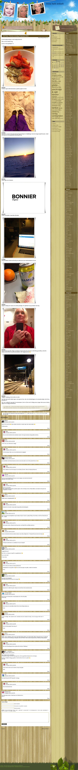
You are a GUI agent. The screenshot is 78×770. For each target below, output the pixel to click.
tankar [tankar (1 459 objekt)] (55, 108)
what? (67, 395)
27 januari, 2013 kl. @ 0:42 (9, 652)
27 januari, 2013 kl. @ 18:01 (11, 644)
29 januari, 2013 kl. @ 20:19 (11, 684)
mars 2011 (68, 163)
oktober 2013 (68, 115)
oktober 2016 (68, 67)
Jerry (67, 231)
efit (9, 406)
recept (67, 357)
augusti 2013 (68, 118)
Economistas (68, 210)
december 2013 (69, 112)
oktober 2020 (68, 56)
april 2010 (68, 180)
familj (67, 313)
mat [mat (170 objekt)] (59, 99)
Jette (67, 233)
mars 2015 (68, 89)
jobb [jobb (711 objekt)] (54, 89)
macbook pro (15, 407)
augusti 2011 (68, 156)
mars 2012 (68, 145)
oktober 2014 (68, 97)
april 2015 (68, 87)
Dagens (3, 728)
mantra (67, 343)
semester (68, 360)
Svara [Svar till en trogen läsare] (48, 599)
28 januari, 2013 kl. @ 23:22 (10, 675)
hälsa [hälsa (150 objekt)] (59, 87)
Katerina (67, 239)
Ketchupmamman (69, 241)
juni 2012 (68, 140)
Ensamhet (55, 41)
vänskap (67, 392)
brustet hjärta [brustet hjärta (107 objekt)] (55, 77)
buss (24, 406)
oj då (67, 352)
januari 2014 (68, 111)
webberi (67, 394)
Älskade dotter (69, 289)
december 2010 (69, 168)
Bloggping (68, 200)
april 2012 (68, 143)
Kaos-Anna (68, 237)
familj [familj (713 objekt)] (54, 81)
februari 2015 (68, 90)
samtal (67, 358)
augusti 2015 (68, 81)
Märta (67, 265)
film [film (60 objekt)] (57, 81)
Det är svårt (55, 40)
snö (18, 407)
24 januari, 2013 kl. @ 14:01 (10, 475)
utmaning (68, 386)
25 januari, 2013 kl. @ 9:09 (9, 614)
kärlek (11, 407)
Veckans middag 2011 (71, 50)
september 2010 (69, 173)
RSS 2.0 (25, 413)
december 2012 (69, 131)
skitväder (67, 363)
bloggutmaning (69, 299)
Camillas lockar (69, 203)
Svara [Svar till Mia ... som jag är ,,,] (48, 660)
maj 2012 (68, 142)
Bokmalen (68, 43)
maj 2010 (68, 179)
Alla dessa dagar (69, 192)
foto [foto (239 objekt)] (59, 81)
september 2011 (69, 154)
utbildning (68, 385)
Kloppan (67, 242)
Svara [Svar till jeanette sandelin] (48, 462)
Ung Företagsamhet (70, 383)
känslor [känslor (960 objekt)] (55, 94)
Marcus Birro (68, 251)
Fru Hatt (67, 219)
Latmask (67, 341)
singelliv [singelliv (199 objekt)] (54, 102)
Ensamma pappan (69, 214)
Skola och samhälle (70, 273)
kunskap (67, 336)
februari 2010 (68, 184)
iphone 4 (67, 329)
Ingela (67, 228)
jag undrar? (68, 332)
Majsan (6, 420)
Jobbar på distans (45, 728)
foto (31, 406)
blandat (67, 298)
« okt (54, 69)
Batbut (67, 199)
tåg (27, 407)
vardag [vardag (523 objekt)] (55, 114)
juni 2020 (68, 59)
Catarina (67, 205)
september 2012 (69, 135)
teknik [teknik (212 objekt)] (60, 108)
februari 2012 (68, 146)
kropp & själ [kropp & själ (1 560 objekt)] (57, 90)
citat (67, 302)
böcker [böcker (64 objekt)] (60, 76)
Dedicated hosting (18, 766)
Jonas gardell (68, 234)
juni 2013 (68, 121)
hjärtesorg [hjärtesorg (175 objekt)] (55, 87)
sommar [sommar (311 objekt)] (55, 105)
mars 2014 (68, 107)
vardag (29, 407)
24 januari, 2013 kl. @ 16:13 (11, 467)
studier (67, 374)
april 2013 (68, 125)
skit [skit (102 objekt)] (58, 102)
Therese (67, 282)
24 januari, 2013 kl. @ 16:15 (11, 485)
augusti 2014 (68, 100)
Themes (67, 281)
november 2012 (69, 132)
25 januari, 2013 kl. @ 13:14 (10, 634)
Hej (53, 35)
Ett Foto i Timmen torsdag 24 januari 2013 (15, 36)
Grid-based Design (56, 131)
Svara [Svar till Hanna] (48, 500)
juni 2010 (68, 177)
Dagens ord (68, 304)
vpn (38, 407)
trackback (43, 413)
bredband (21, 406)
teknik (67, 377)
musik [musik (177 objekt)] (62, 99)
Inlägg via (55, 125)
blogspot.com (7, 691)
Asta (67, 197)
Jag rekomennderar (70, 330)
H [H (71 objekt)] (58, 85)
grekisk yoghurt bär (38, 406)
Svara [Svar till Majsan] (48, 428)
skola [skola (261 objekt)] (61, 102)
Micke (6, 574)
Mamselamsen (69, 250)
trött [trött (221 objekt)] (59, 110)
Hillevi (67, 227)
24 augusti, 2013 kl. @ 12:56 (10, 693)
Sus (66, 276)
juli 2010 (67, 176)
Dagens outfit (68, 305)
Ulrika (6, 439)
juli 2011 (67, 157)
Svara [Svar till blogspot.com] (48, 698)
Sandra (67, 270)
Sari (67, 272)
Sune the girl (68, 275)
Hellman (67, 225)
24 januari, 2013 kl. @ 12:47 (10, 458)
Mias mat (68, 256)
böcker (67, 301)
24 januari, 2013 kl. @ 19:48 (10, 575)
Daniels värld (68, 208)
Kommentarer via (57, 126)
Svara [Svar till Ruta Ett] (48, 481)
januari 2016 (68, 75)
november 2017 (69, 64)
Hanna (6, 494)
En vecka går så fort (56, 38)
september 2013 (69, 117)
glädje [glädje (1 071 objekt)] (55, 85)
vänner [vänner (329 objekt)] (57, 118)
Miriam (67, 259)
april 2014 (68, 106)
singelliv (67, 361)
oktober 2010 (68, 171)
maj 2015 (68, 86)
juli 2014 (67, 101)
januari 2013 (68, 129)
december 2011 (69, 149)
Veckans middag (69, 47)
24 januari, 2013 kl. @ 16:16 (11, 504)
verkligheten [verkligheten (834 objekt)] (57, 116)
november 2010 (69, 170)
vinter (37, 407)
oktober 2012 (68, 134)
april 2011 (68, 162)
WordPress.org (55, 128)
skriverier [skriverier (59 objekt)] (53, 104)
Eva (5, 674)
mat (66, 344)
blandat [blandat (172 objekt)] (54, 73)
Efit (66, 211)
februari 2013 (68, 128)
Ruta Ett (6, 474)
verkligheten (33, 407)
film (66, 315)
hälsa (67, 327)
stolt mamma (68, 372)
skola (67, 364)
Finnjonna (68, 216)
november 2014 (69, 95)
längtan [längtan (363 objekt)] (54, 99)
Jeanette (67, 230)
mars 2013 (68, 126)
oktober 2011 (68, 152)
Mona (67, 261)
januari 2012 (68, 148)
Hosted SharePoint (26, 766)
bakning (67, 296)
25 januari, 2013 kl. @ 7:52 (10, 563)
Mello (67, 346)
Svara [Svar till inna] (48, 436)
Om (66, 35)
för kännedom (68, 319)
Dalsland (27, 406)
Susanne (67, 278)
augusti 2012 (68, 137)
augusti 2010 (68, 174)
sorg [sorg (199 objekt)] (59, 105)
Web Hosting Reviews (57, 129)
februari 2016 (68, 73)
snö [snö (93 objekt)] (56, 104)
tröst (67, 380)
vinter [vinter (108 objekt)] (53, 118)
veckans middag (69, 389)
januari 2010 (68, 185)
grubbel (67, 322)
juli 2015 (67, 83)
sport (67, 371)
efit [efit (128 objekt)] (62, 77)
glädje (33, 406)
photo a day (68, 355)
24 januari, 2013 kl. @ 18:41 (10, 531)
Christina (67, 206)
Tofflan (54, 47)
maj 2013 (68, 123)
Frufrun (67, 220)
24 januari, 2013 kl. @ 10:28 (10, 441)
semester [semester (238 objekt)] (58, 101)
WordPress (21, 765)
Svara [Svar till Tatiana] (48, 619)
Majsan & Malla (69, 248)
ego (66, 310)
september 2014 (69, 98)
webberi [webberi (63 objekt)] (61, 118)
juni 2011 (68, 159)
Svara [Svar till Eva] (48, 680)
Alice (67, 191)
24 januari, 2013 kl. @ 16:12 (11, 449)
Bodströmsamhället (69, 202)
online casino (68, 353)
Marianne (68, 255)
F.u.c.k (67, 312)
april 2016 (68, 70)
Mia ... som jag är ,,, (9, 651)
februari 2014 (68, 109)
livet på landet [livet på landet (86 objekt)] (60, 97)
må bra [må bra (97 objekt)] (53, 101)
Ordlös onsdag (69, 46)
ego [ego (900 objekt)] (53, 79)
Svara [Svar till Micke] (48, 581)
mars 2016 (68, 72)
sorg (67, 369)
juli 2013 (67, 120)
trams (67, 378)
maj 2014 (68, 104)
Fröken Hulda (68, 222)
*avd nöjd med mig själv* (71, 294)
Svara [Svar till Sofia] (48, 518)
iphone (43, 406)
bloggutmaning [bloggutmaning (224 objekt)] (56, 75)
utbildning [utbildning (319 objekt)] (55, 112)
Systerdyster (68, 279)
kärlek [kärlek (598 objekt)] (54, 97)
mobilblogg (68, 347)
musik (67, 349)
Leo (66, 244)
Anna (6, 547)
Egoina (67, 213)
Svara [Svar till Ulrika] (48, 445)
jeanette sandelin (8, 457)
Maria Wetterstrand (69, 253)
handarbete (68, 324)
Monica (67, 262)
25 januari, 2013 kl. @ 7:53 (10, 585)
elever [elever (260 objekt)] (58, 79)
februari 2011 (68, 165)
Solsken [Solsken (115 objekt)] (60, 104)
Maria (6, 530)
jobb (4, 407)
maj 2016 (68, 69)
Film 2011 (69, 39)
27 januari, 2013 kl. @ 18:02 (11, 665)
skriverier (68, 366)
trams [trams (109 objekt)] (53, 110)
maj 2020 (68, 61)
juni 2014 (68, 103)
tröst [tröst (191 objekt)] (56, 110)
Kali (66, 236)
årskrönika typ (68, 397)
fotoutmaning (68, 318)
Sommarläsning (70, 44)
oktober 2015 (68, 78)
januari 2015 (68, 92)
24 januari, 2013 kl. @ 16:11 (11, 432)
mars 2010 (68, 182)
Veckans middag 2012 (71, 49)
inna (47, 37)
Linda (67, 245)
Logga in (54, 123)
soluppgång (22, 407)
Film (67, 38)
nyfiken (67, 350)
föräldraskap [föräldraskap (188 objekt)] (55, 83)
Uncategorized (69, 381)
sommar (67, 367)
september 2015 (69, 79)
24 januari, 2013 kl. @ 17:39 (10, 513)
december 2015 (69, 76)
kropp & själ (8, 407)
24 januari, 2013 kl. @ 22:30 (10, 594)
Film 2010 (69, 41)
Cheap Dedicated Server (9, 766)
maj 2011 (68, 160)
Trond (67, 286)
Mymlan (67, 264)
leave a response (36, 413)
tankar (25, 407)
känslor (67, 338)
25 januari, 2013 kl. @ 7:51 (10, 540)
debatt (67, 307)
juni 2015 (68, 84)
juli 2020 (67, 58)
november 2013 (69, 114)
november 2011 (69, 151)
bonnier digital (16, 406)
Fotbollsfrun (68, 217)
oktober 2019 (68, 62)
